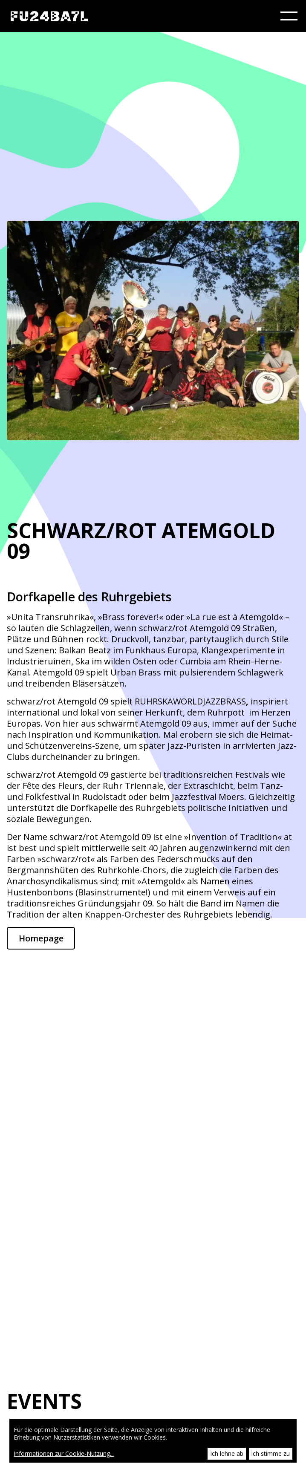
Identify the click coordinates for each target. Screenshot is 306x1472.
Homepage (41, 938)
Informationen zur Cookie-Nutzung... (64, 1454)
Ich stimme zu (270, 1453)
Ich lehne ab (226, 1453)
